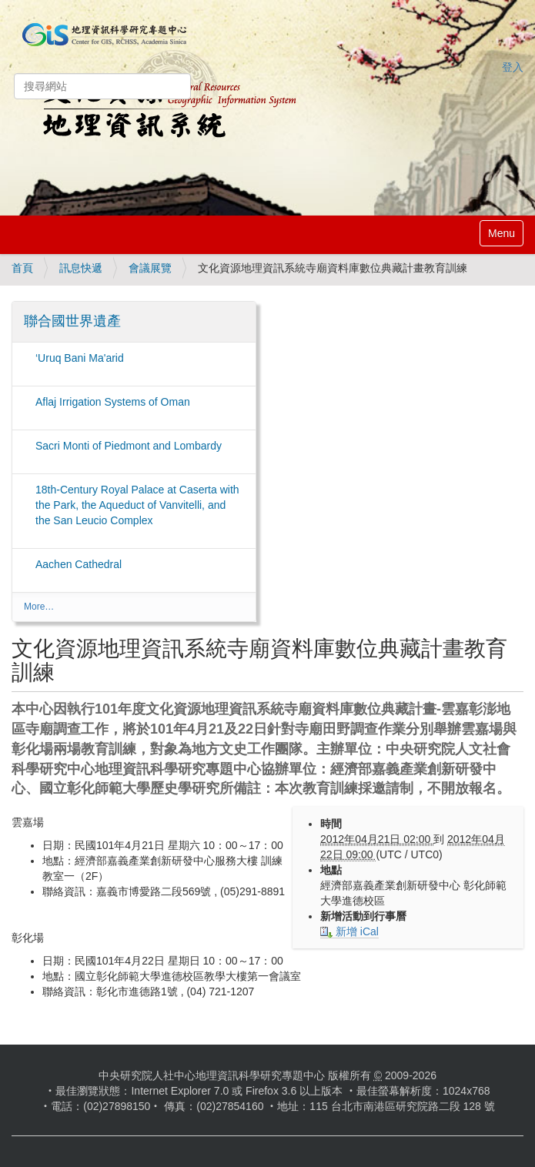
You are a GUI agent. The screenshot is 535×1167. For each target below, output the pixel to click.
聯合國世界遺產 (72, 321)
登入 (512, 67)
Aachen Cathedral (78, 564)
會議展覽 (150, 268)
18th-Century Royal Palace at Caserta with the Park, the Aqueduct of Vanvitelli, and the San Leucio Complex (137, 505)
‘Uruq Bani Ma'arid (79, 358)
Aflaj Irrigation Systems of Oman (112, 402)
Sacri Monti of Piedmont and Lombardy (128, 446)
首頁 (22, 268)
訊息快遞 (80, 268)
